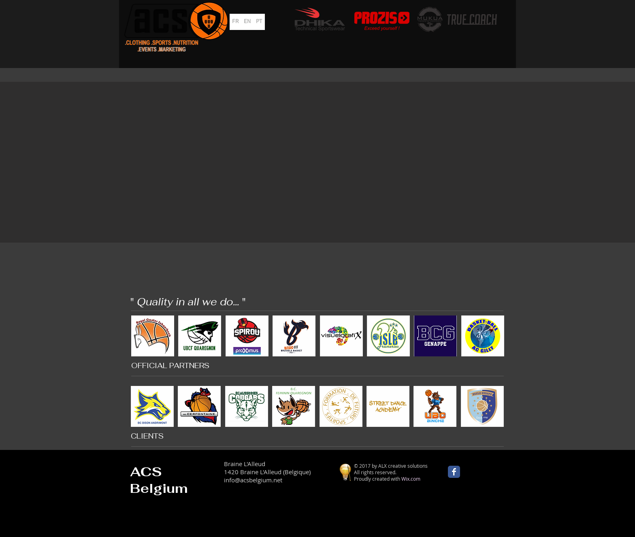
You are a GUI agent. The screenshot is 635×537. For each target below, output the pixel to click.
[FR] (235, 22)
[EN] (247, 22)
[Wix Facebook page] (454, 472)
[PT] (259, 22)
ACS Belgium (159, 480)
